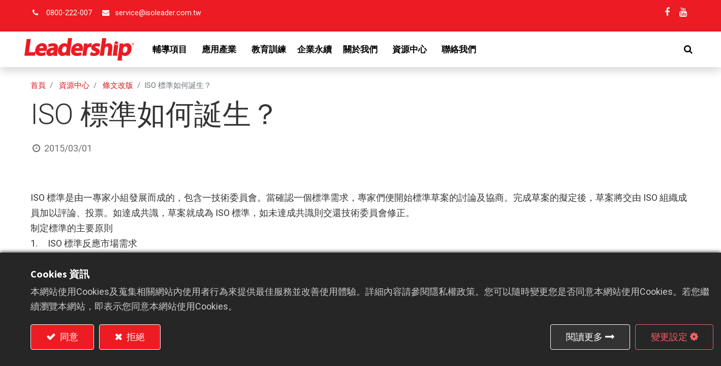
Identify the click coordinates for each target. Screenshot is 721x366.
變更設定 (669, 337)
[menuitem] (275, 49)
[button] (682, 49)
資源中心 (74, 85)
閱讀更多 (584, 337)
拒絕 (134, 337)
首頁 (38, 85)
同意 (68, 337)
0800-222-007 (69, 13)
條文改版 (118, 85)
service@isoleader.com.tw (158, 13)
